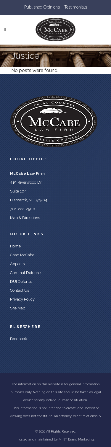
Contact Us (19, 290)
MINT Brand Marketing (76, 439)
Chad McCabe (22, 255)
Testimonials (75, 7)
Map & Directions (25, 218)
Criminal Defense (25, 273)
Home (15, 246)
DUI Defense (21, 281)
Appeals (17, 264)
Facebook (18, 339)
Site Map (17, 308)
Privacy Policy (22, 299)
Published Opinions (42, 7)
